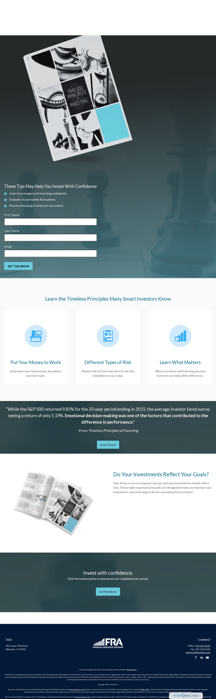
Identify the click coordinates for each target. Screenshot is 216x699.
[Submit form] (18, 266)
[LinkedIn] (201, 657)
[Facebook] (196, 657)
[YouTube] (207, 657)
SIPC (147, 689)
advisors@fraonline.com (173, 3)
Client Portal (201, 3)
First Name (12, 215)
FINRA (142, 689)
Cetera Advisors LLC (76, 689)
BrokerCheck (132, 670)
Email (8, 246)
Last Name (11, 231)
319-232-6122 (147, 3)
